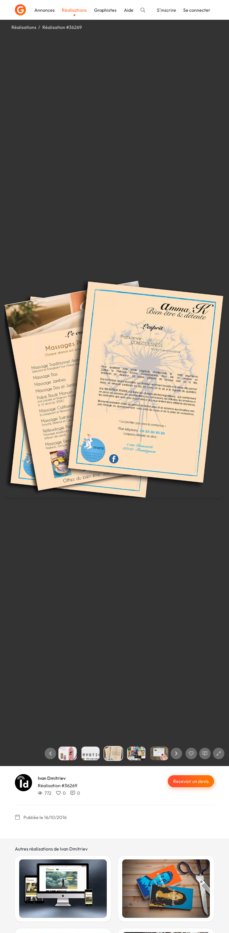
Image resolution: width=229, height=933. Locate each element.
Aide (128, 10)
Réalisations (74, 10)
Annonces (44, 10)
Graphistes (105, 10)
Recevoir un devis (191, 781)
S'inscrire (166, 10)
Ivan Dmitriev (52, 778)
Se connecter (196, 10)
